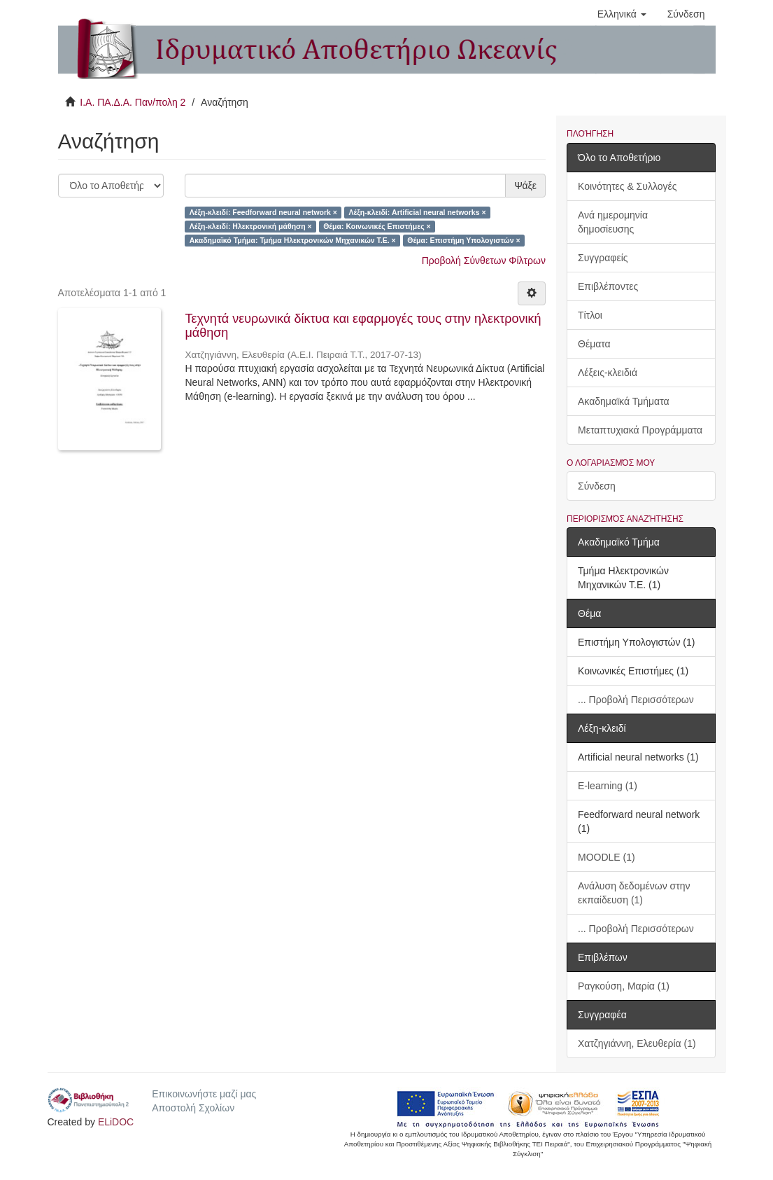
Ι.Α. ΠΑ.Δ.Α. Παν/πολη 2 (132, 102)
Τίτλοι (590, 315)
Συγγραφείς (603, 257)
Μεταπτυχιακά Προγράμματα (640, 430)
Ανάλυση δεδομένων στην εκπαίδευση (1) (634, 892)
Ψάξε (525, 185)
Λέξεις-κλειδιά (607, 372)
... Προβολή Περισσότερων (636, 699)
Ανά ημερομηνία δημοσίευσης (613, 222)
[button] (622, 14)
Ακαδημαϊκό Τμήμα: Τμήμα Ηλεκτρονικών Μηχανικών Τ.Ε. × (293, 240)
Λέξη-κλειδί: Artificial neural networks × (416, 212)
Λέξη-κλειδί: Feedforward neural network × (263, 212)
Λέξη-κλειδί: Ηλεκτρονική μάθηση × (251, 226)
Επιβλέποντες (608, 286)
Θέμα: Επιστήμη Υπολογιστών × (463, 240)
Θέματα (594, 343)
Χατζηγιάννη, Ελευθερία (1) (637, 1043)
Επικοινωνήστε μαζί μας (204, 1093)
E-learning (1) (607, 785)
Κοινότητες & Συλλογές (627, 186)
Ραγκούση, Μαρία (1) (623, 986)
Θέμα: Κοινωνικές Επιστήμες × (376, 226)
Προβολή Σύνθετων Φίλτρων (484, 260)
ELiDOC (116, 1121)
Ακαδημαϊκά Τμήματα (623, 401)
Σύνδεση (597, 486)
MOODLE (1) (606, 857)
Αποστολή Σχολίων (193, 1107)
